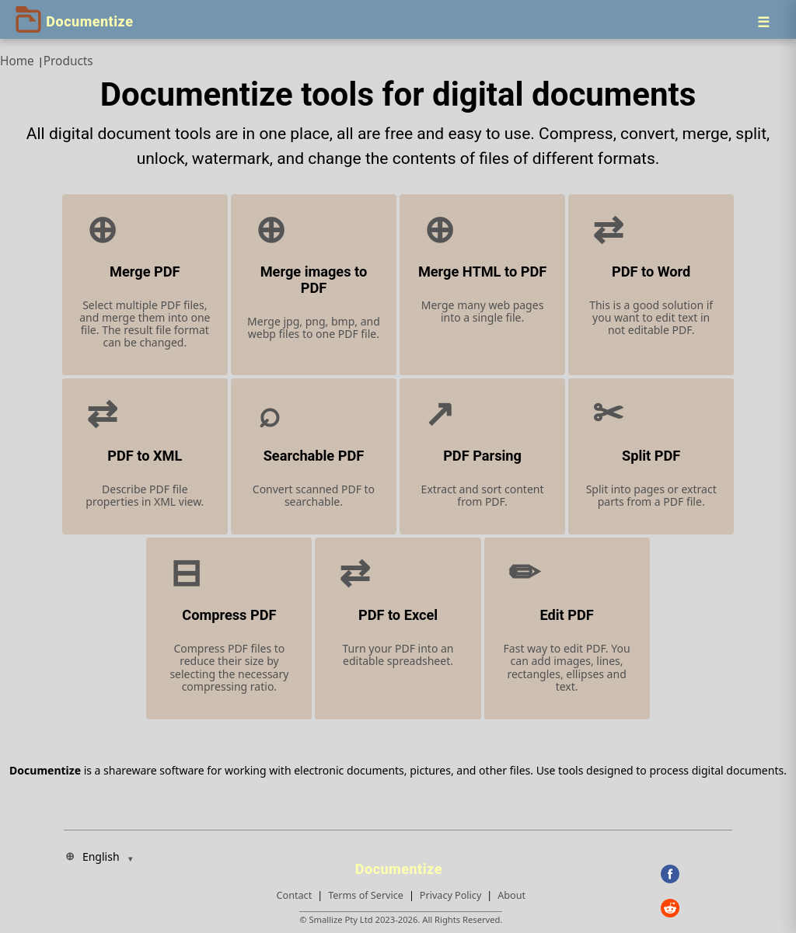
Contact (294, 895)
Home (17, 61)
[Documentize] (401, 864)
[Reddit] (696, 908)
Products (68, 61)
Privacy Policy (450, 895)
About (511, 895)
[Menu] (763, 22)
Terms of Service (365, 895)
